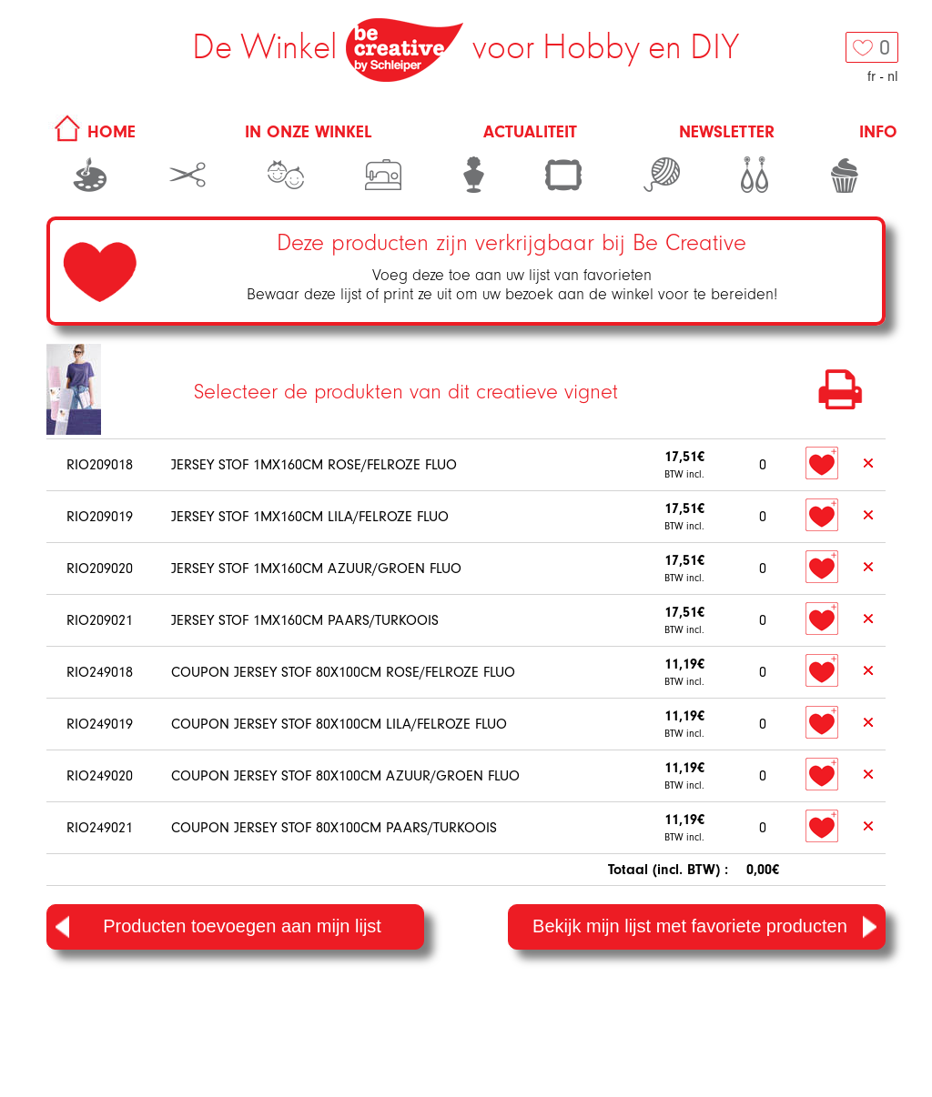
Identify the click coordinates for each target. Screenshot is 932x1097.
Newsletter (727, 132)
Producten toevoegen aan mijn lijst (218, 927)
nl (892, 76)
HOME (92, 132)
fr (871, 76)
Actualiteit (530, 132)
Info (878, 132)
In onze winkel (308, 132)
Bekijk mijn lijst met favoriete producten (704, 927)
